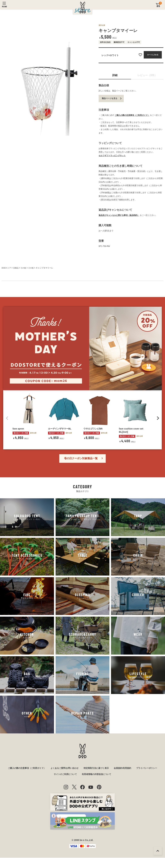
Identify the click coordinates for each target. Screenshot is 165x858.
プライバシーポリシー (49, 774)
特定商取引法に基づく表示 (111, 768)
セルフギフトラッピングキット (112, 155)
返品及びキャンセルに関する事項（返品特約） (119, 215)
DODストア (7, 268)
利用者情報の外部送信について (111, 774)
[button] (7, 418)
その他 (25, 268)
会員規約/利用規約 (139, 768)
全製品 (17, 268)
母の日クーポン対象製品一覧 (81, 458)
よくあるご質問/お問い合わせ (77, 768)
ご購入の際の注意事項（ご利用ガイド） (132, 115)
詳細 (114, 75)
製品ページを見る (109, 98)
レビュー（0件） (147, 75)
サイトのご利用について (78, 774)
